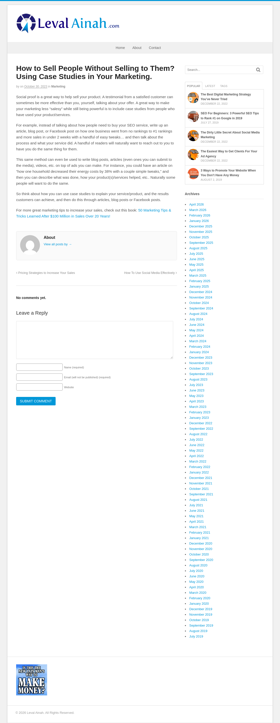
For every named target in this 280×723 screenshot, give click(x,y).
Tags (223, 86)
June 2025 (197, 259)
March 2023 (198, 407)
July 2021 (196, 505)
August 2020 (198, 565)
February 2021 (199, 532)
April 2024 (196, 336)
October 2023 (199, 368)
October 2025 (199, 237)
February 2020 (199, 598)
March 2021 (198, 527)
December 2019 (200, 609)
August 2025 (198, 248)
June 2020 (197, 576)
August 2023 (198, 379)
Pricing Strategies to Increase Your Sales (45, 273)
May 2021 (196, 516)
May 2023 (196, 396)
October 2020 (199, 554)
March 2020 (198, 593)
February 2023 (199, 412)
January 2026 (199, 221)
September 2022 (201, 428)
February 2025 (199, 281)
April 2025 (196, 270)
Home (120, 48)
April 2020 (196, 587)
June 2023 (197, 390)
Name (74, 367)
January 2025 (199, 286)
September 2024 (201, 308)
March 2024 (198, 341)
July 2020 (196, 571)
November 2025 (200, 232)
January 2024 (199, 352)
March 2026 (198, 210)
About (136, 48)
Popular (193, 86)
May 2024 (196, 330)
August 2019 (198, 631)
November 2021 (200, 483)
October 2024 (199, 303)
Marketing (58, 86)
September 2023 (201, 374)
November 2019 (200, 614)
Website (69, 387)
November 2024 (200, 297)
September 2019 (201, 625)
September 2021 (201, 494)
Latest (210, 86)
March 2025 (198, 275)
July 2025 (196, 253)
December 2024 (200, 292)
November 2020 (200, 549)
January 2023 (199, 418)
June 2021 (197, 510)
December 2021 (200, 478)
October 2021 (199, 489)
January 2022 (199, 472)
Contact (155, 48)
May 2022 (196, 450)
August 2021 (198, 500)
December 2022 (200, 423)
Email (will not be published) (87, 377)
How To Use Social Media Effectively (150, 273)
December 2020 (200, 543)
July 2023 (196, 385)
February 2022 (199, 467)
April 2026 (196, 204)
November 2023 (200, 363)
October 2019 (199, 620)
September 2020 (201, 560)
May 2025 (196, 264)
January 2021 (199, 538)
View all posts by (58, 244)
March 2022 (198, 461)
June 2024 (197, 325)
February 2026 (199, 215)
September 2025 (201, 243)
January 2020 (199, 603)
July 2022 (196, 439)
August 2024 (198, 314)
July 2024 (196, 319)
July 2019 (196, 636)
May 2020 (196, 582)
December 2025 (200, 226)
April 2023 (196, 401)
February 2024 (199, 346)
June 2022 (197, 445)
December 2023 (200, 357)
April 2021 (196, 521)
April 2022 (196, 456)
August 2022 (198, 434)
